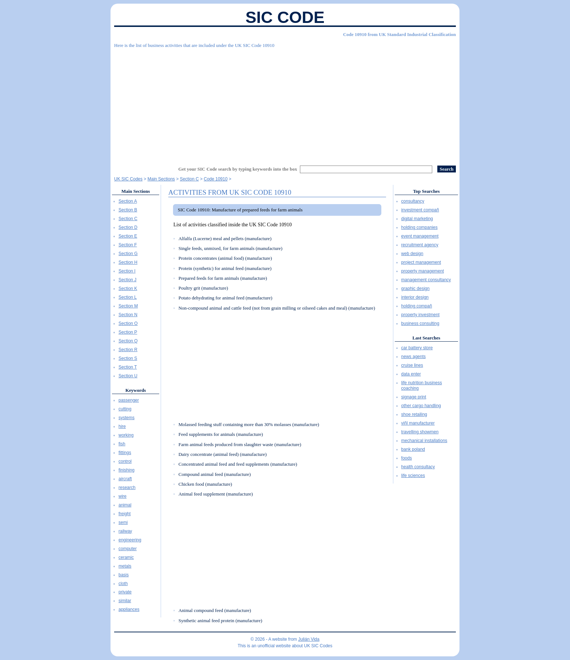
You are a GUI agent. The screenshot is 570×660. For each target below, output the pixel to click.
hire (122, 426)
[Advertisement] (285, 104)
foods (406, 458)
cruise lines (412, 365)
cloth (123, 583)
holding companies (419, 227)
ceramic (126, 557)
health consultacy (418, 466)
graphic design (415, 288)
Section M (128, 306)
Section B (128, 209)
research (127, 487)
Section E (128, 236)
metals (125, 566)
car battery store (417, 347)
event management (420, 236)
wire (123, 496)
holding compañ (416, 306)
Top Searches (426, 191)
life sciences (413, 475)
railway (125, 531)
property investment (420, 314)
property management (422, 271)
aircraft (125, 478)
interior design (415, 297)
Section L (128, 297)
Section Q (128, 340)
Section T (128, 367)
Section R (128, 349)
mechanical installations (424, 440)
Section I (127, 271)
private (125, 592)
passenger (129, 400)
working (126, 435)
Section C (128, 218)
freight (125, 513)
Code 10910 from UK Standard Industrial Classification (399, 34)
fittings (125, 452)
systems (127, 417)
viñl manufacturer (418, 423)
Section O (128, 323)
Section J (127, 279)
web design (412, 253)
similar (125, 600)
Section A (128, 201)
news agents (413, 356)
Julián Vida (309, 639)
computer (128, 548)
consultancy (412, 201)
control (125, 461)
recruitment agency (419, 244)
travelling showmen (420, 431)
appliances (129, 609)
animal (125, 505)
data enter (411, 374)
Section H (128, 262)
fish (122, 443)
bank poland (413, 449)
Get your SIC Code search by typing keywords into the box (237, 169)
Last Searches (426, 338)
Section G (128, 253)
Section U (128, 375)
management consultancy (426, 279)
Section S (128, 358)
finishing (127, 470)
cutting (125, 408)
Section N (128, 314)
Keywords (135, 390)
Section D (128, 227)
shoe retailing (414, 414)
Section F (128, 244)
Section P (128, 332)
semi (123, 522)
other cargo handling (421, 405)
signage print (413, 396)
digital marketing (417, 218)
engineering (130, 539)
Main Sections (135, 191)
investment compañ (420, 209)
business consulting (420, 323)
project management (421, 262)
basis (124, 574)
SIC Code (285, 17)
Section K (128, 288)
